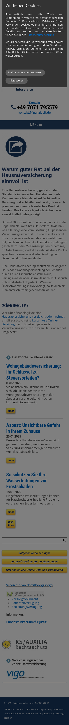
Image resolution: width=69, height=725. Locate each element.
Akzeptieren (17, 80)
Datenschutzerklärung (40, 35)
